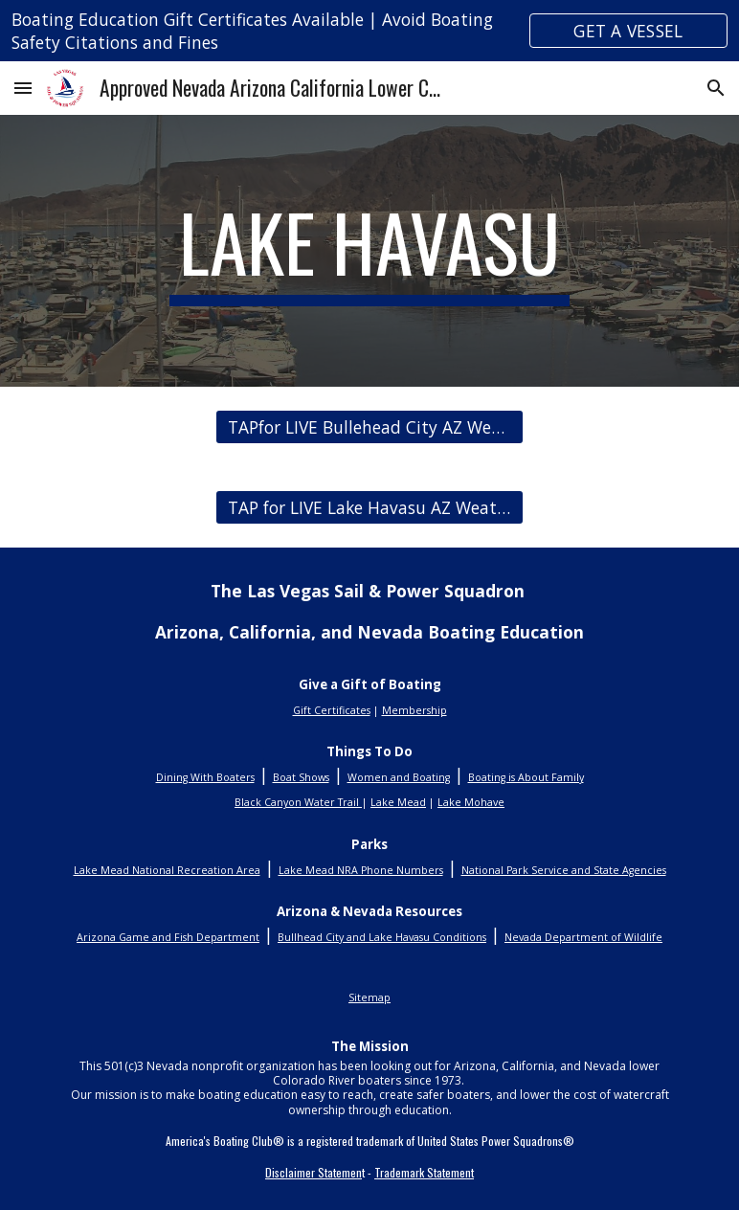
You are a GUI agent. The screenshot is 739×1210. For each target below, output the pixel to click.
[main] (369, 251)
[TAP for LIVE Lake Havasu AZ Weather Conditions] (369, 508)
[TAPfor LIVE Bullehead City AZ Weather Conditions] (369, 427)
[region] (369, 30)
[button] (23, 87)
